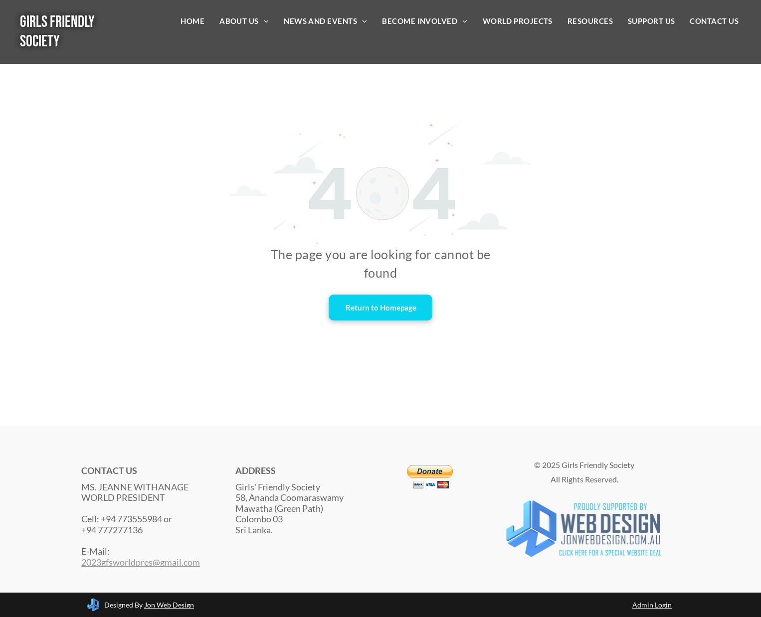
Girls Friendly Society (57, 31)
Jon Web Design (169, 605)
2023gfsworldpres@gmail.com (140, 562)
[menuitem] (192, 21)
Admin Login (652, 605)
